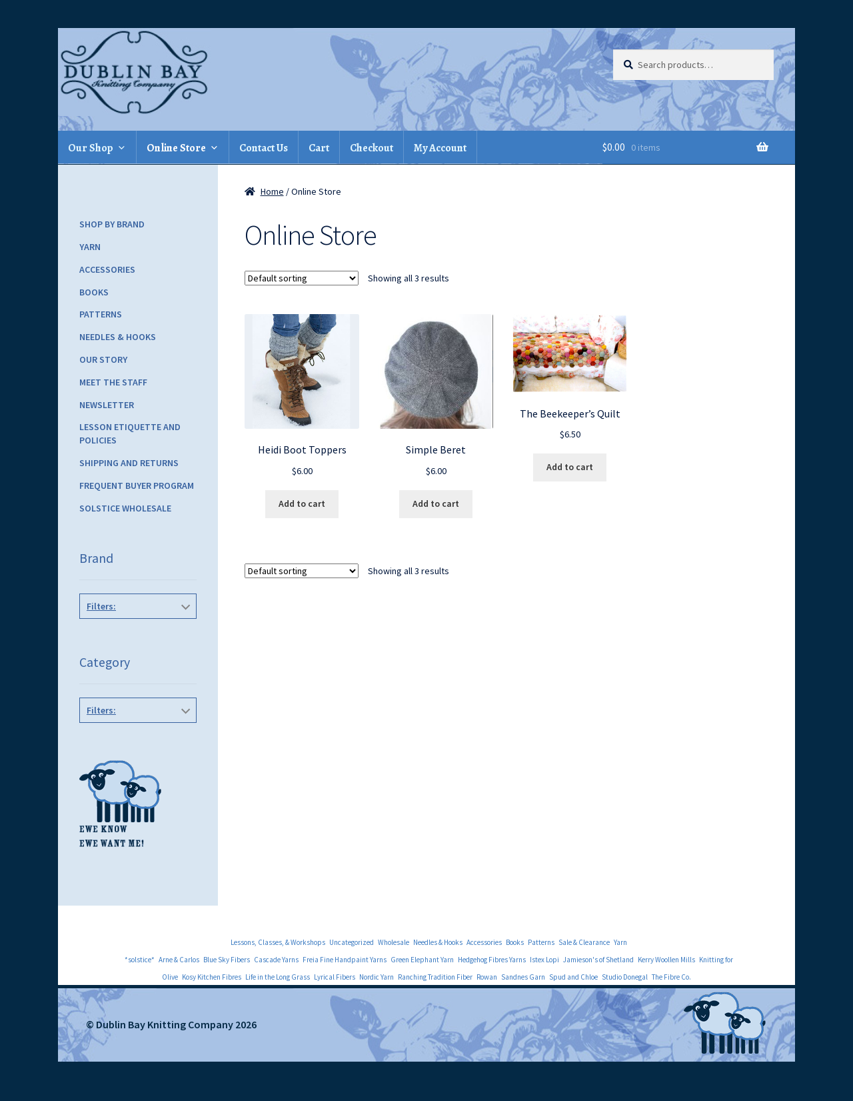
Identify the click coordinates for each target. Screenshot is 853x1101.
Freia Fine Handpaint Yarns (345, 959)
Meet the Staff (113, 382)
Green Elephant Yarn (422, 959)
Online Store (176, 148)
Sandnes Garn (523, 977)
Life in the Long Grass (277, 977)
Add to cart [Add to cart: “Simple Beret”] (436, 503)
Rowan (486, 977)
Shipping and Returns (129, 463)
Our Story (103, 359)
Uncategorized (351, 942)
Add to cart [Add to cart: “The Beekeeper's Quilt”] (569, 467)
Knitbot (135, 636)
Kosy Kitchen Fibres (211, 977)
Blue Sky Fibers (226, 959)
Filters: (101, 606)
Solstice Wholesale (125, 508)
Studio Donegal (625, 977)
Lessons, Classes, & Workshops (278, 942)
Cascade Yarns (276, 959)
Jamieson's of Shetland (598, 959)
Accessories (107, 269)
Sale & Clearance (584, 942)
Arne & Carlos (179, 959)
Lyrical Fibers (334, 977)
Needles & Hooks (117, 337)
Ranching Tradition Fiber (435, 977)
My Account (440, 148)
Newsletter (106, 405)
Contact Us (263, 148)
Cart (319, 148)
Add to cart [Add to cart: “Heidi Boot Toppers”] (302, 503)
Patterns (100, 314)
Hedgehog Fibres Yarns (492, 959)
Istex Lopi (544, 959)
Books (94, 292)
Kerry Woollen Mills (666, 959)
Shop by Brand (112, 224)
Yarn (90, 247)
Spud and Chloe (573, 977)
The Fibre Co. (671, 977)
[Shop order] (302, 278)
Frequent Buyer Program (136, 485)
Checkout (371, 148)
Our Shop (90, 148)
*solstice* (140, 959)
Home (272, 191)
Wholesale (393, 942)
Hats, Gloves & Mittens (135, 740)
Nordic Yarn (376, 977)
